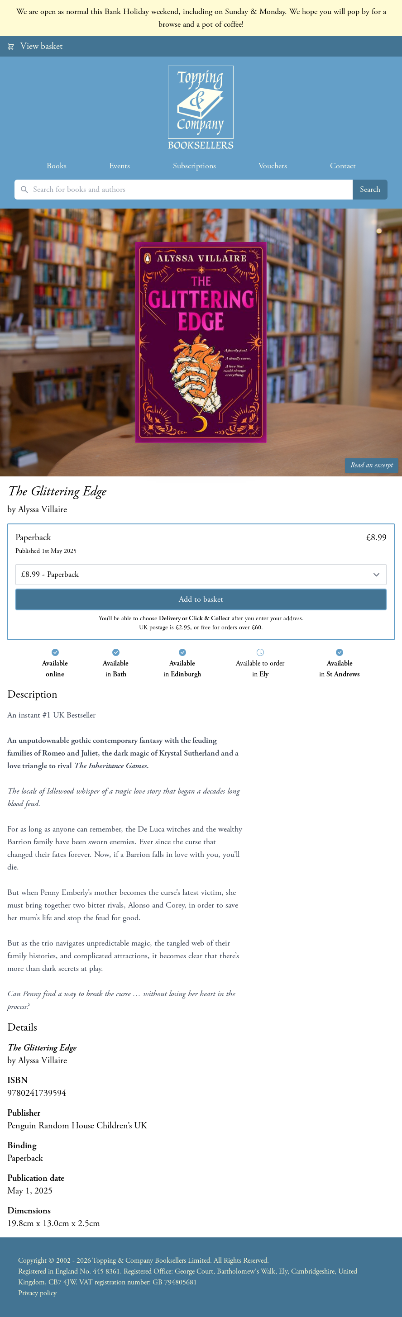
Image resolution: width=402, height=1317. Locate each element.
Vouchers (272, 166)
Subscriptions (194, 166)
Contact (343, 166)
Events (119, 166)
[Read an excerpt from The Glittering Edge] (201, 342)
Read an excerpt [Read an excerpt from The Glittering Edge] (371, 465)
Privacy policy (37, 1293)
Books (57, 166)
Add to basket (201, 599)
